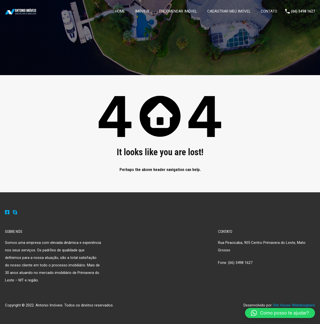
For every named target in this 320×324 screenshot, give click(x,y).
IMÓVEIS (142, 11)
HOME (120, 11)
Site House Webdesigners (294, 305)
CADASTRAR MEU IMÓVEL (229, 11)
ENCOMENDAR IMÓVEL (178, 11)
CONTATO (269, 11)
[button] (280, 313)
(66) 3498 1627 (303, 11)
